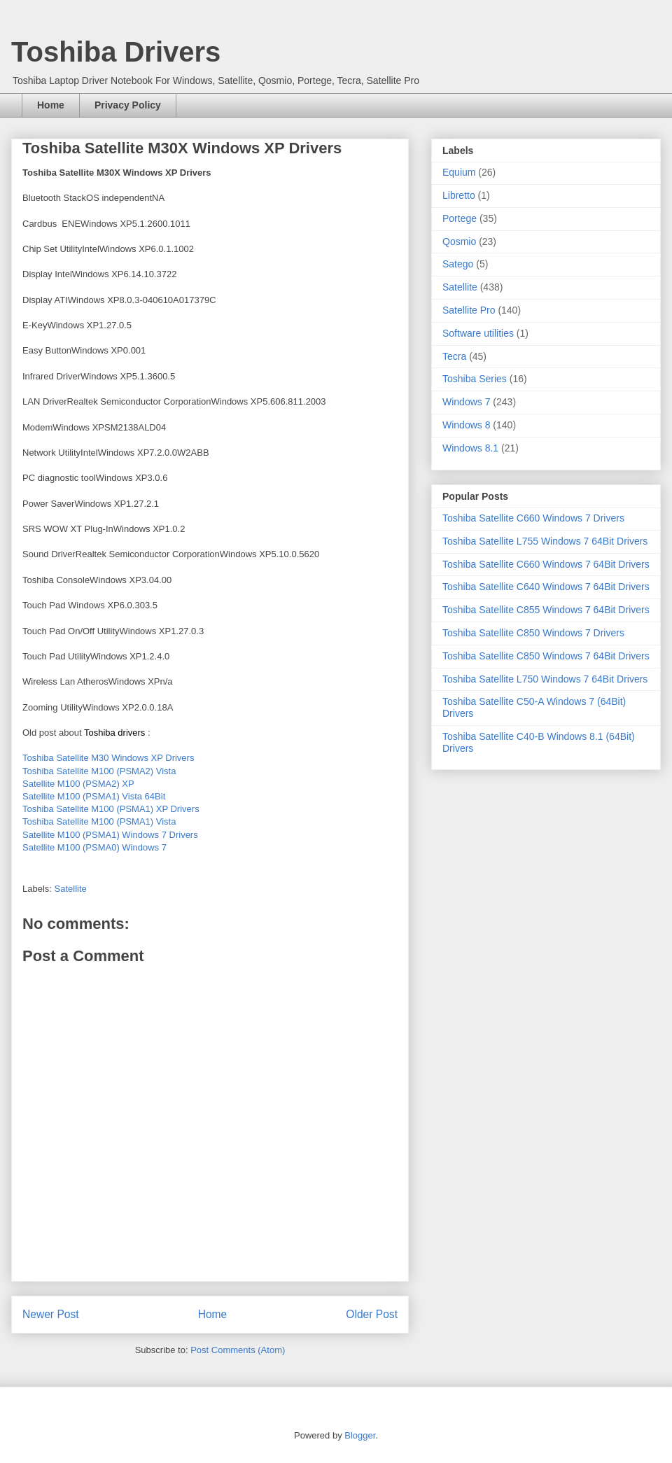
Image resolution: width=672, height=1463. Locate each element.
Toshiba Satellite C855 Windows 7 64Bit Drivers (546, 609)
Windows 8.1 (470, 448)
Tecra (454, 356)
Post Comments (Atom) (237, 1350)
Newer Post (50, 1314)
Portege (459, 218)
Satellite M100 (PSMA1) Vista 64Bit (93, 796)
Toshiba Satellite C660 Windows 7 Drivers (533, 518)
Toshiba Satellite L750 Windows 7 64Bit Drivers (545, 679)
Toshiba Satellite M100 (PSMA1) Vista (99, 821)
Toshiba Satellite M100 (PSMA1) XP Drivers (111, 809)
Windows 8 (466, 424)
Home (50, 105)
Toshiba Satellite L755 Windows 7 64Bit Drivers (545, 541)
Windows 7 (466, 401)
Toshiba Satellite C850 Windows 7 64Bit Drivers (546, 656)
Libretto (458, 195)
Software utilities (478, 333)
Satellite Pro (468, 310)
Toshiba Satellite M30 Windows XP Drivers (108, 757)
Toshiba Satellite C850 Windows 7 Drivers (533, 632)
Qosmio (459, 241)
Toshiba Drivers (115, 51)
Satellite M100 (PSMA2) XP (78, 783)
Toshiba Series (474, 378)
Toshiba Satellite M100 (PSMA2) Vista (99, 771)
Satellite (71, 888)
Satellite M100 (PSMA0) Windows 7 (94, 847)
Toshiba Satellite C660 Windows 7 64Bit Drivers (546, 564)
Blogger (359, 1435)
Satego (457, 264)
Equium (458, 172)
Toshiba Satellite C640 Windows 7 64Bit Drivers (546, 586)
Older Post (372, 1314)
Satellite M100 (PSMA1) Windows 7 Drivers (110, 835)
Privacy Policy (127, 105)
